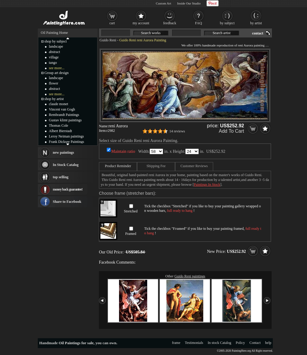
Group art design (56, 73)
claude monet (58, 104)
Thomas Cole (58, 125)
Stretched (130, 211)
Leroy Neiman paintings (66, 136)
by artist (256, 23)
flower (53, 83)
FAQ (198, 23)
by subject (227, 23)
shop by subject (55, 41)
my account (141, 23)
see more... (56, 68)
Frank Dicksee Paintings (66, 142)
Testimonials (194, 343)
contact (257, 33)
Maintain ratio (123, 151)
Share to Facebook (67, 202)
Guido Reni (108, 40)
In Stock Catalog (66, 165)
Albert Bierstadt (60, 131)
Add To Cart (231, 131)
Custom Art (163, 3)
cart (112, 23)
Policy (240, 343)
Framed (130, 234)
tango (53, 63)
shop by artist (54, 99)
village (54, 57)
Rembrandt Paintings (64, 115)
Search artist (222, 33)
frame (176, 343)
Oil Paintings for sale (76, 343)
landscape (56, 46)
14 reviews (177, 131)
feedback (169, 23)
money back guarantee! (67, 189)
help (268, 343)
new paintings (63, 152)
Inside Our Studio (189, 3)
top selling (60, 177)
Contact (255, 343)
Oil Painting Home (54, 33)
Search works (151, 33)
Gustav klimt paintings (65, 120)
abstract (54, 52)
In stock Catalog (219, 343)
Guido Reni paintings (189, 276)
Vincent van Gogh (62, 109)
